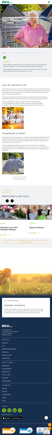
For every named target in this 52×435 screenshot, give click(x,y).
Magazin (10, 52)
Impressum (5, 342)
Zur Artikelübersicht (26, 242)
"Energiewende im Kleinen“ (19, 179)
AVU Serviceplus (6, 394)
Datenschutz (5, 352)
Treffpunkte (5, 377)
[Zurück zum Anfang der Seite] (46, 417)
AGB (3, 346)
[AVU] (4, 52)
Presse (3, 400)
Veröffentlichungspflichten (9, 349)
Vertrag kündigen (6, 368)
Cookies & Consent (7, 355)
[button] (49, 424)
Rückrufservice (6, 371)
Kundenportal (5, 365)
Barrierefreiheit (6, 358)
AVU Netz (4, 391)
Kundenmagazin (6, 381)
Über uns (4, 388)
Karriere (4, 397)
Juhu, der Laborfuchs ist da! (19, 177)
